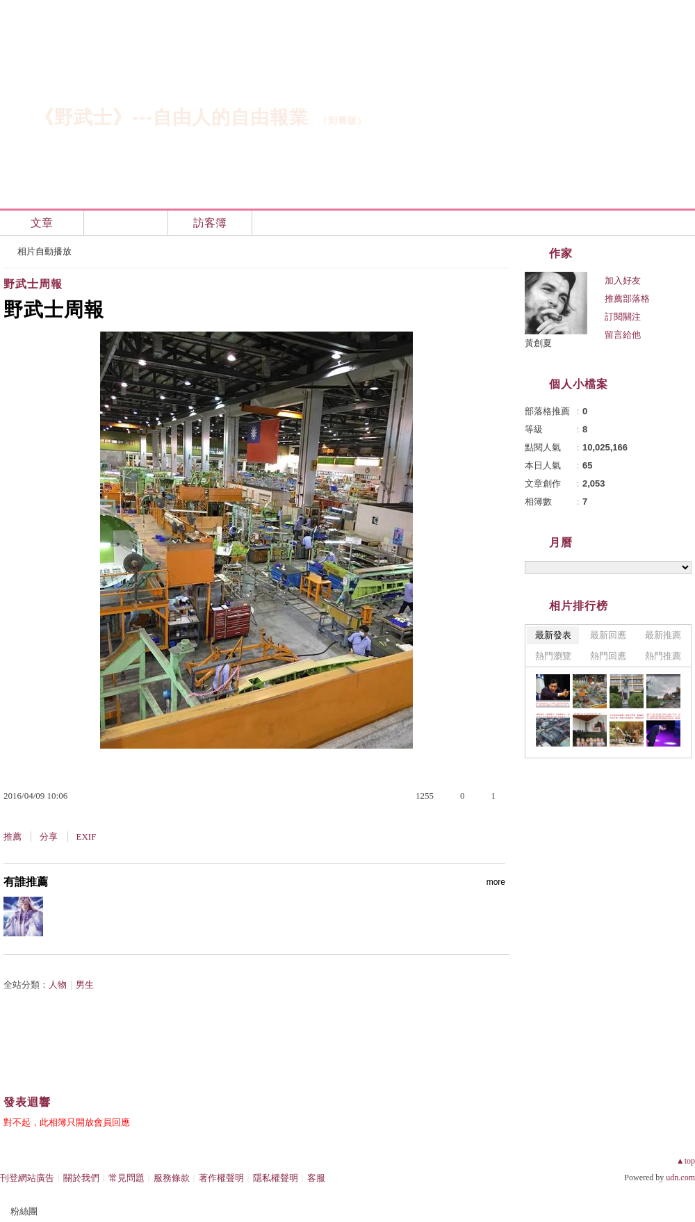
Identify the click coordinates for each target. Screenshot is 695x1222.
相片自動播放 (44, 251)
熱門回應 (608, 656)
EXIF (86, 836)
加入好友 (623, 280)
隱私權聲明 (275, 1178)
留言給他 (623, 334)
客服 (316, 1178)
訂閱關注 (623, 316)
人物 (58, 984)
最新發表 (553, 635)
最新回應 (608, 635)
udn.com (680, 1177)
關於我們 (81, 1178)
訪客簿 (210, 223)
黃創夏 (538, 343)
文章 (42, 223)
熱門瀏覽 (553, 656)
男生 (85, 984)
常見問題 (126, 1178)
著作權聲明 (221, 1178)
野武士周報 (33, 284)
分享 (49, 836)
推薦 (12, 836)
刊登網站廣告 (27, 1178)
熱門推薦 (663, 656)
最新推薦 (663, 635)
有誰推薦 (254, 882)
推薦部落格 (627, 298)
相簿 (126, 223)
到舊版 (342, 120)
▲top (685, 1161)
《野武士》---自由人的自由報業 (172, 117)
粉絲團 (24, 1211)
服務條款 (172, 1178)
